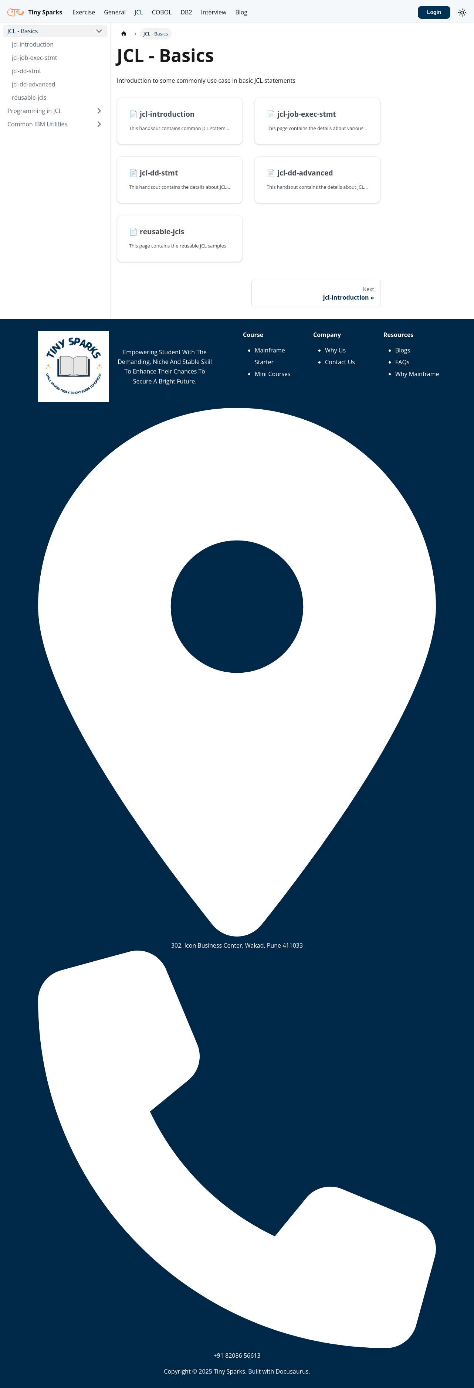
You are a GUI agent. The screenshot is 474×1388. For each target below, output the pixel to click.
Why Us (335, 350)
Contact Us (340, 362)
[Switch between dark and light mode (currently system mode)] (462, 12)
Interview (214, 12)
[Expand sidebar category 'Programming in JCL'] (99, 111)
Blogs (402, 350)
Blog (242, 12)
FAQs (402, 362)
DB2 (186, 12)
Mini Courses (273, 374)
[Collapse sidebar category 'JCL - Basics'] (99, 31)
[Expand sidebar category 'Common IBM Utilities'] (99, 124)
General (115, 12)
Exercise (83, 12)
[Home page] (124, 34)
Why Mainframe (417, 374)
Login (434, 12)
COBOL (162, 12)
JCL (139, 12)
